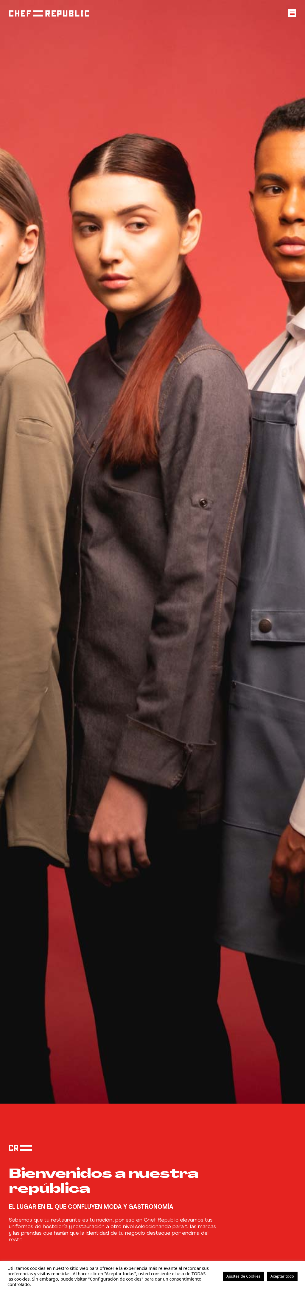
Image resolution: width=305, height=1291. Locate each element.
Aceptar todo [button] (282, 1276)
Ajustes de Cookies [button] (243, 1276)
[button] (292, 12)
